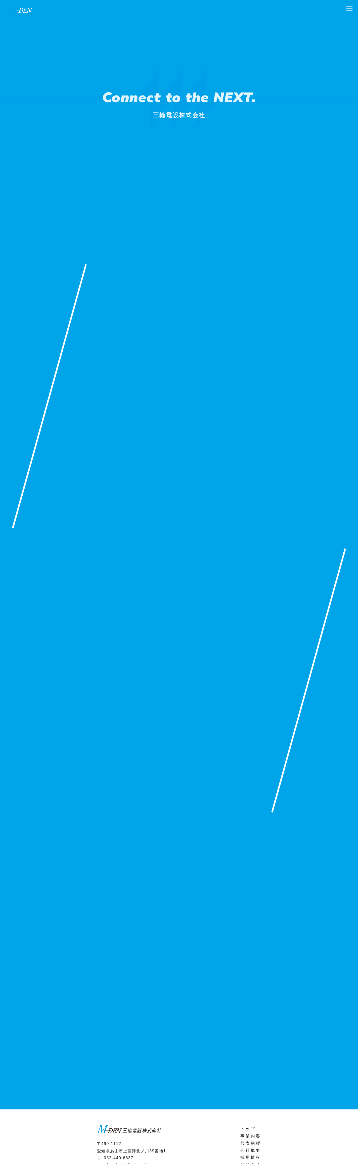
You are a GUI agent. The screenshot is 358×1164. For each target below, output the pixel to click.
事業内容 (250, 1136)
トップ (248, 1129)
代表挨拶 (250, 1143)
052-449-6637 (119, 1158)
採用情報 (250, 1157)
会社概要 (250, 1150)
